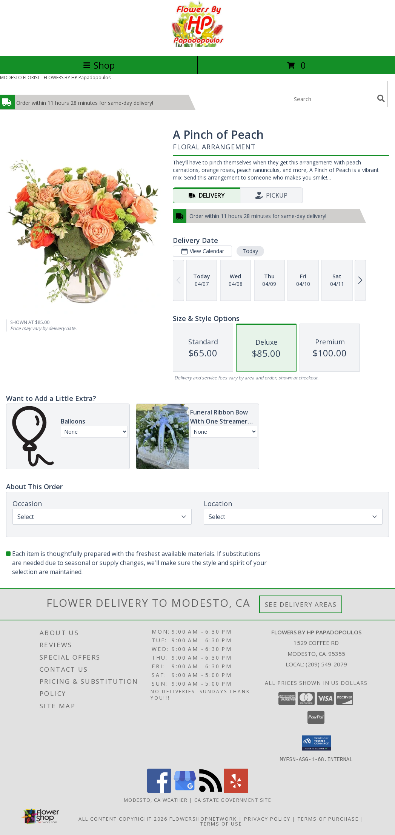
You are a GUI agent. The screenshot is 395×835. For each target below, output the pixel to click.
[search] (381, 98)
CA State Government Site (232, 799)
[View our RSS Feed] (210, 790)
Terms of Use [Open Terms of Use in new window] (221, 823)
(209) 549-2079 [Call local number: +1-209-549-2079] (326, 664)
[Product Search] (333, 99)
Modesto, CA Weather (156, 799)
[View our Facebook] (159, 790)
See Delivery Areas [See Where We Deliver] (301, 604)
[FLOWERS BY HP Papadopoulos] (197, 45)
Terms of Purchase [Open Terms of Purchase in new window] (328, 818)
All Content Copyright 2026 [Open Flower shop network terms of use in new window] (123, 818)
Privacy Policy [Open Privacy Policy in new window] (267, 818)
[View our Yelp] (236, 790)
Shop (99, 65)
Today (250, 251)
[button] (316, 743)
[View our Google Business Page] (185, 790)
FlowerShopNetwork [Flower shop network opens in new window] (203, 818)
